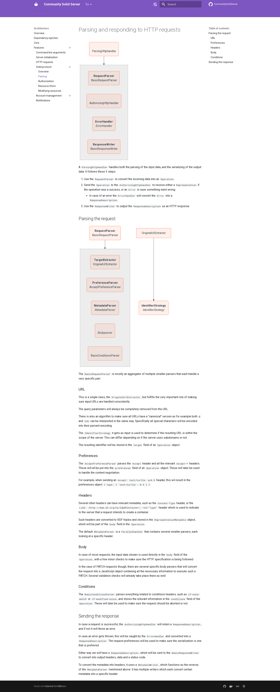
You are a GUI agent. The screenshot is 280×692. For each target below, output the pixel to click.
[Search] (180, 4)
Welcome (39, 13)
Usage (66, 13)
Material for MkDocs (55, 686)
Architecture (81, 13)
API (113, 13)
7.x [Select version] (87, 4)
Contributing (100, 13)
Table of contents (219, 28)
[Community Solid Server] (36, 4)
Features (54, 13)
